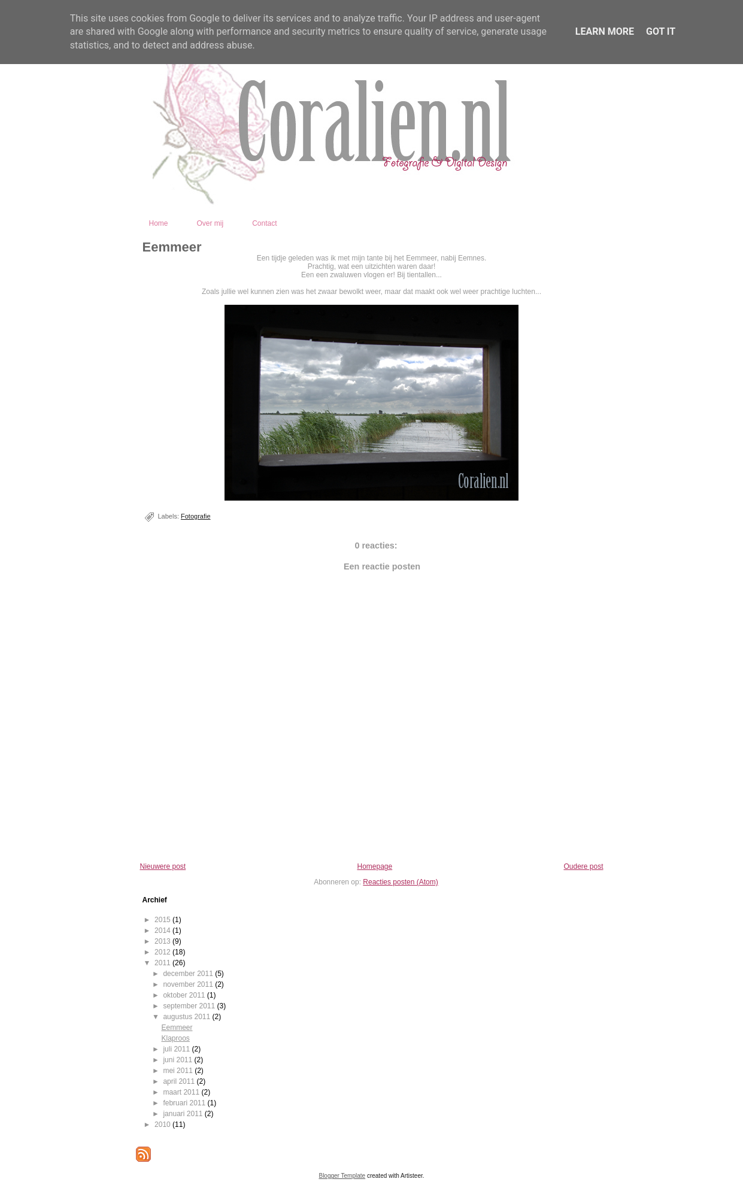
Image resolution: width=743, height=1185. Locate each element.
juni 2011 (178, 1060)
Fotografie (196, 516)
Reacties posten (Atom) (400, 882)
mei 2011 (179, 1070)
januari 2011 (183, 1114)
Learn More (604, 31)
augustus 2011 (187, 1017)
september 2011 (190, 1006)
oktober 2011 (185, 995)
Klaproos (175, 1038)
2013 (163, 941)
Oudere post (583, 866)
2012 (163, 952)
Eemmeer (172, 247)
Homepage (374, 866)
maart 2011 (182, 1092)
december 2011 (189, 973)
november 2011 (189, 984)
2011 (163, 963)
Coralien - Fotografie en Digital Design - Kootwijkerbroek (426, 196)
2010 (163, 1124)
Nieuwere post (163, 866)
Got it (660, 31)
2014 (163, 930)
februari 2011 (185, 1103)
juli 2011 (177, 1049)
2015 (163, 920)
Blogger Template (342, 1175)
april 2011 (179, 1081)
